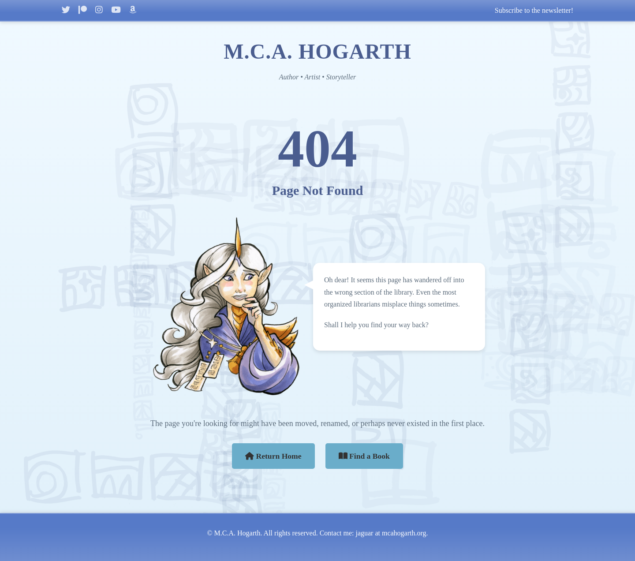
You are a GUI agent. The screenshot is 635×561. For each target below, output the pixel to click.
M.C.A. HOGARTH (317, 51)
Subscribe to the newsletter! (534, 10)
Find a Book (364, 456)
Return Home (273, 456)
